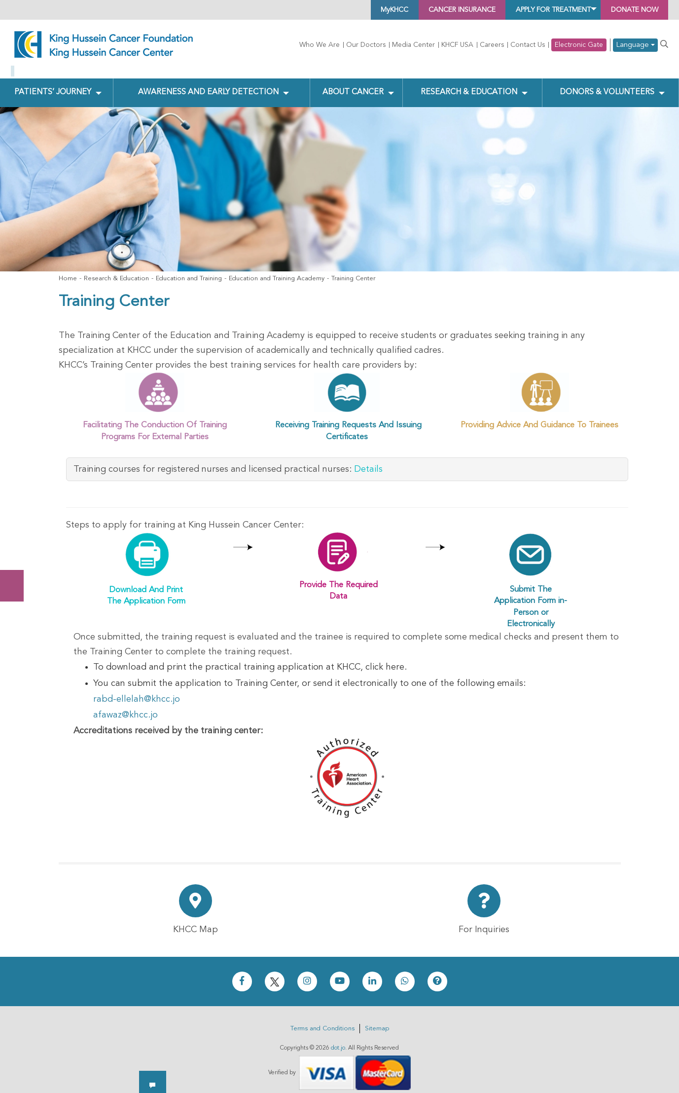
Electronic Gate (579, 44)
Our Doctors (366, 45)
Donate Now (17, 510)
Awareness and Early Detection (208, 84)
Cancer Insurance (423, 10)
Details (368, 461)
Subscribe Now (17, 548)
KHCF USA (457, 45)
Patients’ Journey (52, 84)
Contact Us (527, 45)
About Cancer (352, 84)
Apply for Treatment (531, 10)
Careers (492, 45)
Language (635, 45)
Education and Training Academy (276, 271)
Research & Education (467, 84)
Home (68, 271)
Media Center (413, 45)
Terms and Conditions (322, 1021)
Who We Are (319, 45)
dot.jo (338, 1040)
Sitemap (377, 1021)
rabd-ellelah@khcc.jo (136, 691)
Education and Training (189, 271)
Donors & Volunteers (606, 84)
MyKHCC (344, 10)
